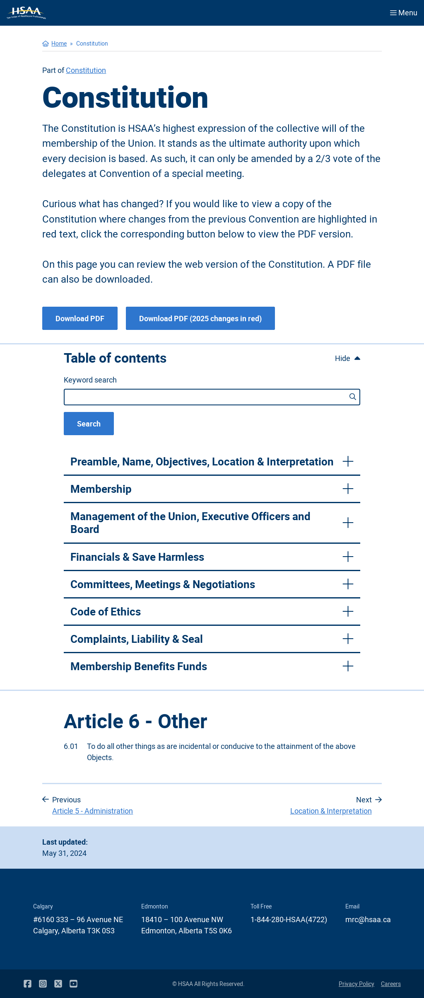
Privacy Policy (356, 984)
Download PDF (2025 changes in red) (200, 318)
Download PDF (79, 318)
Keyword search (90, 380)
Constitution (86, 70)
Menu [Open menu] (403, 12)
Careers (391, 984)
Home (59, 43)
